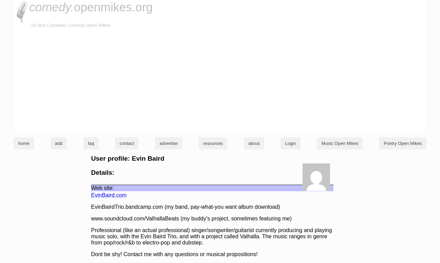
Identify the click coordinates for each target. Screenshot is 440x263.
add (59, 143)
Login (290, 143)
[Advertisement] (220, 80)
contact (127, 143)
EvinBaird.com (108, 195)
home (24, 143)
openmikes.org (91, 7)
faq (91, 143)
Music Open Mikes (339, 143)
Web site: (102, 188)
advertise (169, 143)
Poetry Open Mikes (403, 143)
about (254, 143)
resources (213, 143)
